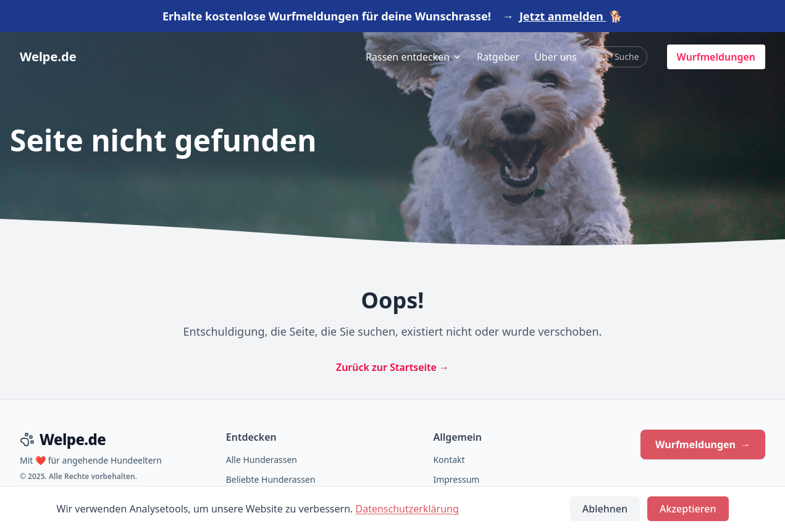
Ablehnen (605, 509)
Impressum (456, 479)
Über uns (555, 57)
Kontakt (448, 459)
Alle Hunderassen (261, 459)
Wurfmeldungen (716, 57)
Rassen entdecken (414, 57)
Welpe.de (48, 56)
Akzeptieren (688, 509)
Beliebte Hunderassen (271, 479)
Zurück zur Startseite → (392, 367)
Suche (619, 56)
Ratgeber (498, 57)
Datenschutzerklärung (407, 509)
